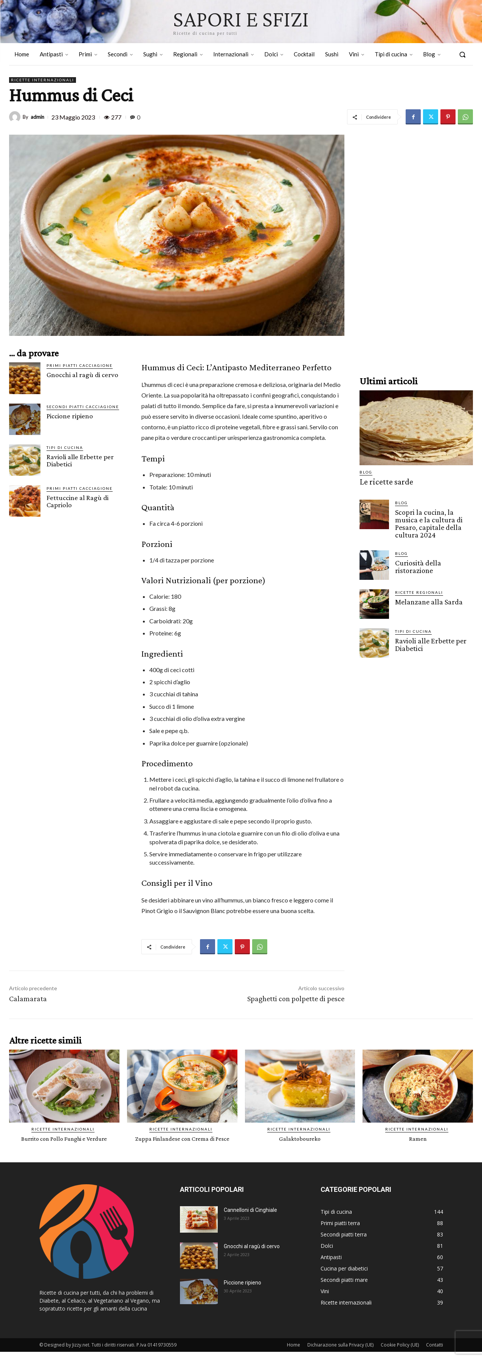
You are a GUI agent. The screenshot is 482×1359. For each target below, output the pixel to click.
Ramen (417, 1138)
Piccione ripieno (69, 416)
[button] (462, 54)
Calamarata (28, 998)
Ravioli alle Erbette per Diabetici (80, 460)
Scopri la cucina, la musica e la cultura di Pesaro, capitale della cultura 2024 (433, 521)
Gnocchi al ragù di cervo (82, 375)
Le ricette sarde (382, 481)
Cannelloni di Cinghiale (250, 1217)
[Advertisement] (416, 248)
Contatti (434, 1352)
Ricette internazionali (42, 80)
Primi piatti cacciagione (79, 365)
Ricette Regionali (419, 589)
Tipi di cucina (64, 447)
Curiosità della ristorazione (416, 563)
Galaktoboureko (300, 1138)
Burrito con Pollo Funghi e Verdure (64, 1138)
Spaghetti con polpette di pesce (295, 998)
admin (37, 117)
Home (293, 1352)
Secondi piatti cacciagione (82, 406)
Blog (366, 472)
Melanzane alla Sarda (427, 599)
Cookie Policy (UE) (400, 1352)
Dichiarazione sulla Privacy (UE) (340, 1352)
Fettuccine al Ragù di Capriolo (77, 501)
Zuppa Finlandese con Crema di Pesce (182, 1141)
